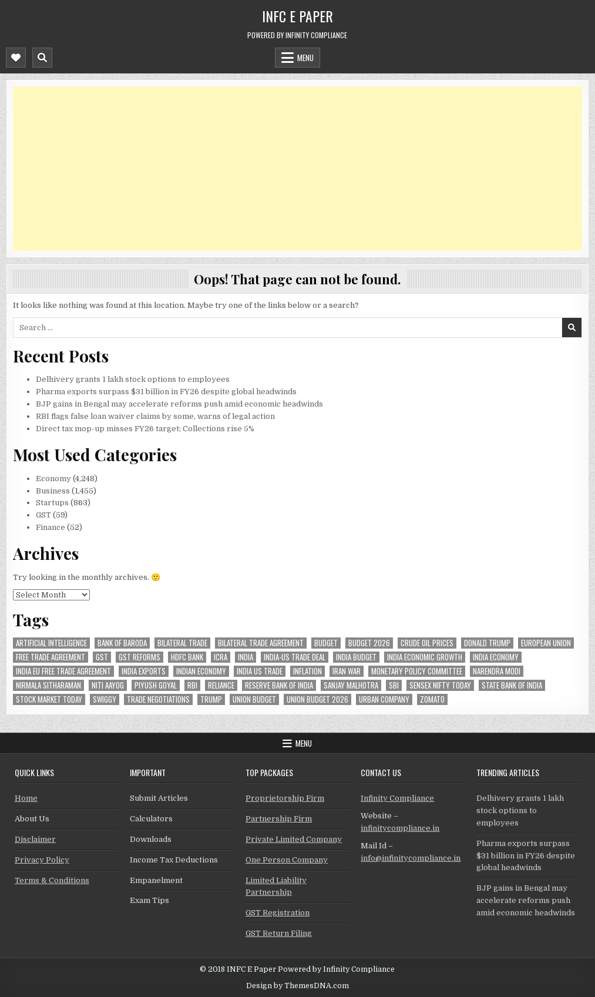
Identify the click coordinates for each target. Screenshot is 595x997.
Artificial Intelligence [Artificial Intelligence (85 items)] (51, 643)
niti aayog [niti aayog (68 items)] (108, 685)
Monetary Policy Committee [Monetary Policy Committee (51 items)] (416, 671)
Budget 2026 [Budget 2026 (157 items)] (369, 643)
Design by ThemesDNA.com (297, 986)
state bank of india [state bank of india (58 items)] (512, 685)
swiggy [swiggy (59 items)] (104, 699)
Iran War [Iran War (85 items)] (346, 671)
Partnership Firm (279, 818)
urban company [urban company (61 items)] (384, 699)
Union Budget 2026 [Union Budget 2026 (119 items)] (317, 699)
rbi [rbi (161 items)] (192, 685)
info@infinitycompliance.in (410, 858)
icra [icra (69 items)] (220, 657)
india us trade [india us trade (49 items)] (260, 671)
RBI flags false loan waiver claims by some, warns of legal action (155, 416)
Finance (50, 527)
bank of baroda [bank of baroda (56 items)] (122, 643)
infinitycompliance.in (400, 828)
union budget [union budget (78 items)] (254, 699)
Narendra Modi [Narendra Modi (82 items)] (496, 671)
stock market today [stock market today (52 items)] (49, 699)
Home (26, 798)
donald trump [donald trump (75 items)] (487, 643)
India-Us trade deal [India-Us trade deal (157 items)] (294, 657)
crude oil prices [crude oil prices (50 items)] (427, 643)
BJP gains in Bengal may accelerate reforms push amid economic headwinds (179, 404)
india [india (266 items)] (245, 657)
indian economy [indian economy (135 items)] (201, 671)
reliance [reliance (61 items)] (221, 685)
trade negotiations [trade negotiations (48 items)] (158, 699)
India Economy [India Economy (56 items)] (496, 657)
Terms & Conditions (52, 880)
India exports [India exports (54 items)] (144, 671)
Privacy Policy (42, 859)
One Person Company (287, 859)
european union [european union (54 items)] (546, 643)
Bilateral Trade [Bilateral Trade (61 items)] (182, 643)
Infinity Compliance (397, 798)
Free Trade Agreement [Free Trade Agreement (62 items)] (50, 657)
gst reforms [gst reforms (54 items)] (139, 657)
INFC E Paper (297, 15)
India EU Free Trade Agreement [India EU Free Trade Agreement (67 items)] (63, 671)
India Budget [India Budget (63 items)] (356, 657)
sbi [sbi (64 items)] (394, 685)
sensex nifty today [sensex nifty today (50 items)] (440, 685)
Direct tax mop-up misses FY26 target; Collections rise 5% (145, 428)
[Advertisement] (297, 168)
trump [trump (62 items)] (211, 699)
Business (53, 490)
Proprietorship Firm (285, 798)
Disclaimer (35, 839)
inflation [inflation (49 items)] (307, 671)
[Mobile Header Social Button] (16, 58)
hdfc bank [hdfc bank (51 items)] (187, 657)
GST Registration (278, 912)
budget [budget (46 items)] (326, 643)
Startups (52, 502)
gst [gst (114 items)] (102, 657)
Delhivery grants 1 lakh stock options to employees (133, 379)
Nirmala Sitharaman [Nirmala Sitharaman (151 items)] (48, 685)
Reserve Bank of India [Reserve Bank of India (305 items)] (279, 685)
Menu (305, 57)
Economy (53, 478)
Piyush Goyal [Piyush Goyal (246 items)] (156, 685)
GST (43, 515)
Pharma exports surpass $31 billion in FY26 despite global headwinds (166, 391)
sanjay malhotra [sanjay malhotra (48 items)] (351, 685)
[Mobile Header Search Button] (42, 58)
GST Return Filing (279, 933)
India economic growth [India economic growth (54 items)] (424, 657)
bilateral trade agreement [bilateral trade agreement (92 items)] (261, 643)
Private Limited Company (294, 839)
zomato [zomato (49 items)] (432, 699)
